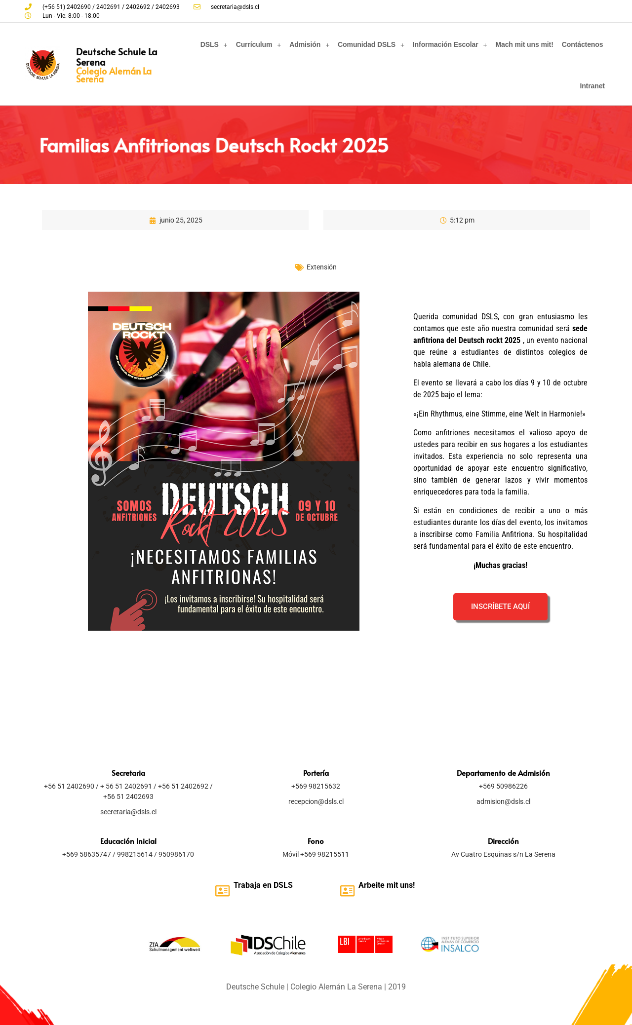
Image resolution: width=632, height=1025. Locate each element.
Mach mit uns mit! (524, 44)
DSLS (214, 45)
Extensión (322, 267)
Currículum (258, 45)
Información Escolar (450, 45)
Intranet (592, 86)
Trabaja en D (256, 885)
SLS (285, 885)
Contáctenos (582, 44)
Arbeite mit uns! (386, 885)
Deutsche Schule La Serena (117, 56)
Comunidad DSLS (371, 45)
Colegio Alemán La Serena (114, 75)
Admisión (309, 45)
